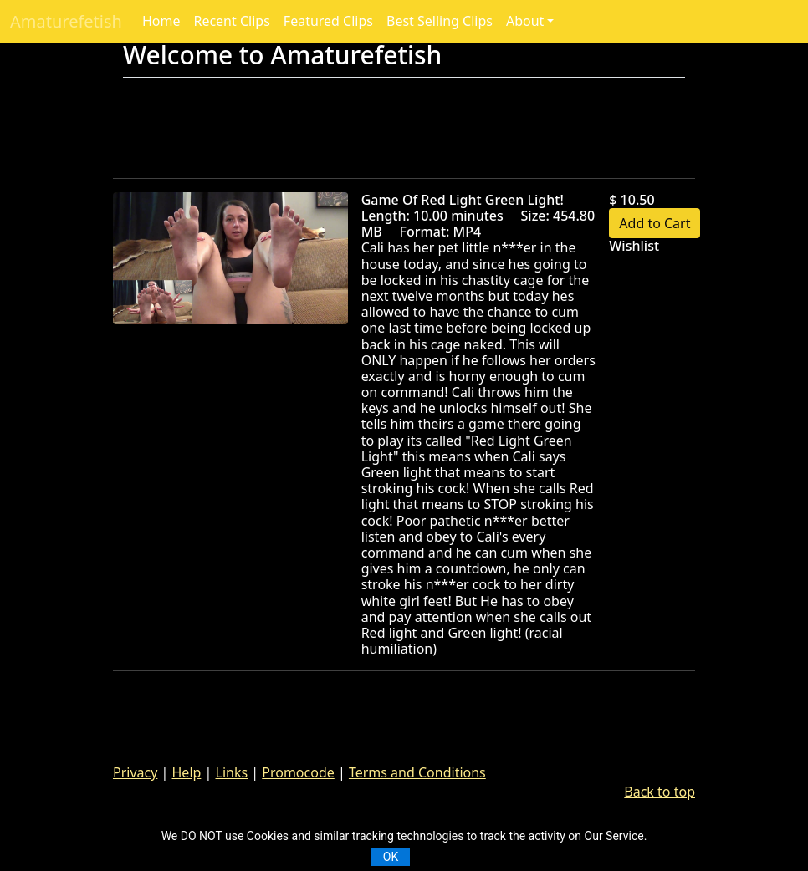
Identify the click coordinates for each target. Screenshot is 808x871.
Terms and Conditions (417, 772)
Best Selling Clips (439, 21)
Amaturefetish (66, 21)
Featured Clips (328, 21)
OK (390, 856)
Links (232, 772)
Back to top (659, 791)
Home (161, 21)
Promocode (298, 772)
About (525, 21)
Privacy (135, 772)
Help (187, 772)
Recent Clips (231, 21)
